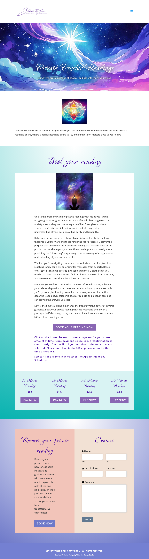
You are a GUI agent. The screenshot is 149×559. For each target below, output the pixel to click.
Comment (90, 482)
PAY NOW (29, 400)
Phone (111, 468)
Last (107, 461)
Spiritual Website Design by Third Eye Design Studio (74, 555)
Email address (93, 468)
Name (87, 451)
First (84, 461)
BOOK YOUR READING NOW (74, 327)
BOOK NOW (45, 523)
